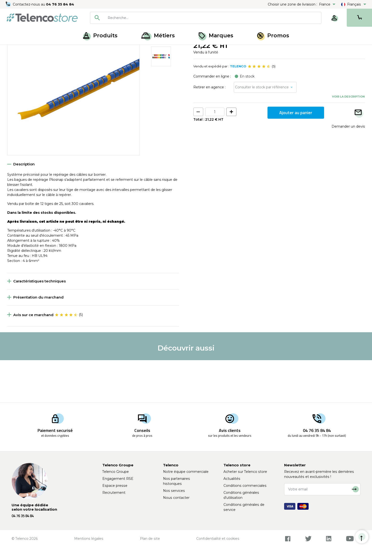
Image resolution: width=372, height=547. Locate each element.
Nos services (174, 490)
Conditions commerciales (245, 485)
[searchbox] (212, 18)
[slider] (259, 108)
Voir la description (348, 139)
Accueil (13, 50)
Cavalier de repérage (95, 50)
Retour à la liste (22, 60)
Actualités (231, 478)
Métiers (158, 35)
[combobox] (205, 18)
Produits (100, 35)
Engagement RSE (117, 478)
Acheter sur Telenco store (245, 471)
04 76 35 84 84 (60, 4)
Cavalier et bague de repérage (48, 50)
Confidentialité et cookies (217, 538)
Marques (216, 35)
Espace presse (114, 485)
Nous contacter (176, 497)
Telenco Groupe (115, 471)
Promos (273, 35)
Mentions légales (88, 538)
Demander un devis (348, 168)
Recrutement (113, 492)
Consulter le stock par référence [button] (262, 129)
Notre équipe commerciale (186, 471)
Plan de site (150, 538)
